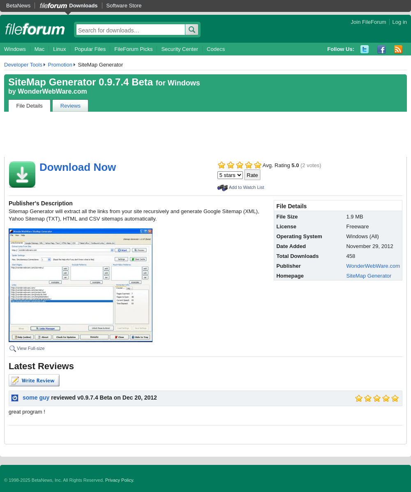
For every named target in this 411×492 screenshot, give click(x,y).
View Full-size (31, 348)
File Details (29, 106)
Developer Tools (23, 65)
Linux (59, 49)
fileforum (35, 29)
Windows (15, 49)
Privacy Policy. (119, 480)
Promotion (60, 65)
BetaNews (18, 5)
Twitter (364, 49)
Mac (40, 49)
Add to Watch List (246, 187)
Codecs (216, 49)
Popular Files (90, 49)
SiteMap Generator (368, 276)
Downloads (83, 5)
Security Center (179, 49)
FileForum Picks (133, 49)
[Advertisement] (205, 134)
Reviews (70, 106)
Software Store (124, 5)
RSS (398, 49)
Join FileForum (368, 22)
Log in (400, 22)
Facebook (381, 49)
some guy (36, 397)
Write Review (34, 380)
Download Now (77, 167)
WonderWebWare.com (52, 91)
